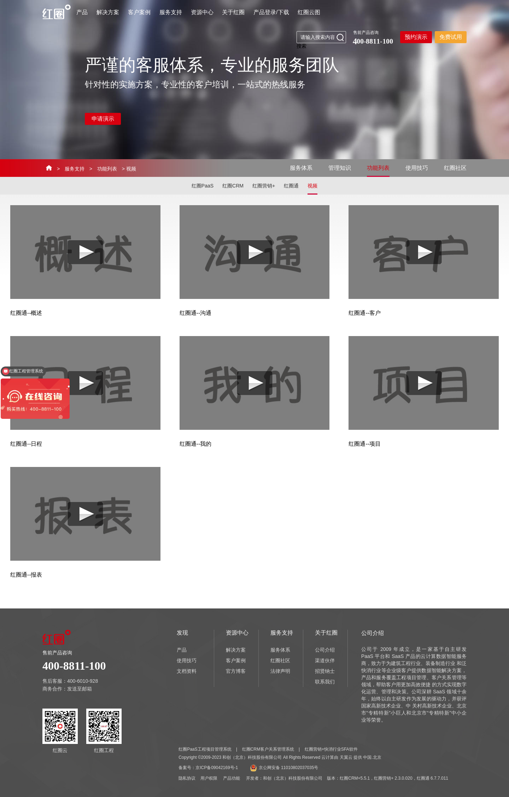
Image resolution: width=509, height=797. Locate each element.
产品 (82, 12)
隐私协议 (187, 778)
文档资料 (187, 671)
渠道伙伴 (325, 660)
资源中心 (202, 12)
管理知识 (339, 168)
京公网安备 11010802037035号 (284, 767)
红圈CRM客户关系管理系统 (268, 749)
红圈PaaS (202, 186)
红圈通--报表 (26, 575)
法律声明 (280, 671)
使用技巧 (416, 168)
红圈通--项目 (365, 444)
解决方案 (107, 12)
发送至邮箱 (79, 689)
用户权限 (208, 778)
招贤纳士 (325, 671)
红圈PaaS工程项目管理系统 (205, 749)
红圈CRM (233, 186)
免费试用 (450, 37)
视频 (312, 186)
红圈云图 (309, 12)
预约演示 (416, 37)
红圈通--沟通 (196, 313)
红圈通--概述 (26, 313)
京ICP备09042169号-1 (216, 767)
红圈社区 (455, 168)
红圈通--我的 (196, 444)
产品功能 (231, 778)
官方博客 (236, 671)
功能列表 (107, 169)
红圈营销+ (263, 186)
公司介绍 (325, 650)
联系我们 (325, 682)
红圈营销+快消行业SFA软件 (331, 749)
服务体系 (301, 168)
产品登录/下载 (271, 12)
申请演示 (103, 119)
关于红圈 (233, 12)
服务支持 (170, 12)
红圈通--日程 (26, 444)
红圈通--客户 (365, 313)
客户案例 (139, 12)
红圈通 (291, 186)
